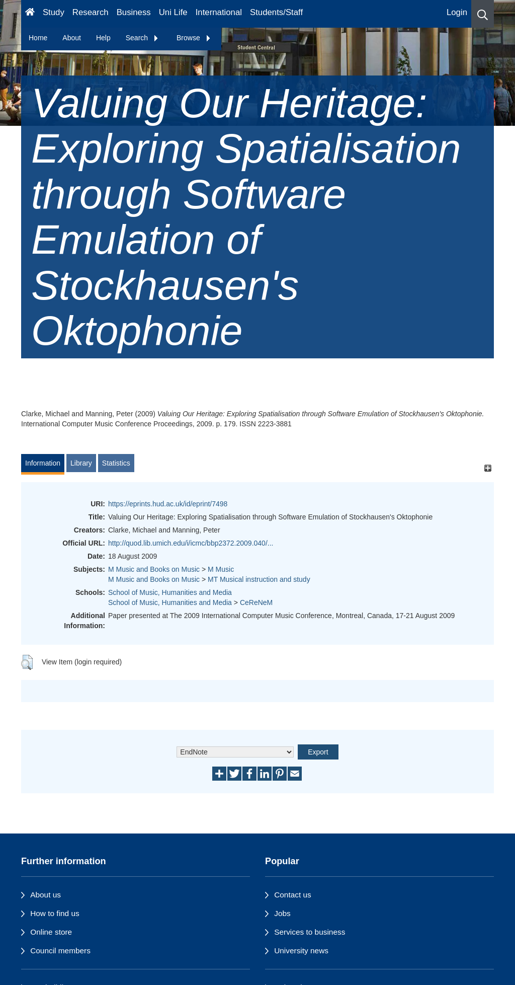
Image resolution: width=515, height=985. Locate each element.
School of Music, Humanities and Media (170, 592)
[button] (482, 14)
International (219, 12)
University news (301, 950)
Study (53, 12)
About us (45, 894)
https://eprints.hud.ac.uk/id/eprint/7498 (167, 504)
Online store (51, 932)
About (71, 38)
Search (142, 38)
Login (457, 12)
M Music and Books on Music (154, 569)
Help (103, 38)
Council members (60, 950)
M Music (221, 569)
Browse (194, 38)
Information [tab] (42, 463)
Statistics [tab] (116, 463)
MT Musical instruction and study (259, 579)
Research (90, 12)
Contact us (292, 894)
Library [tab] (81, 463)
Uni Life (173, 12)
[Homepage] (30, 14)
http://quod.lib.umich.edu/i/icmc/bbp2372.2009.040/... (190, 543)
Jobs (282, 913)
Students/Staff (276, 12)
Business (134, 12)
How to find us (54, 913)
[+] (487, 468)
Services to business (309, 932)
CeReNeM (256, 602)
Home (38, 38)
